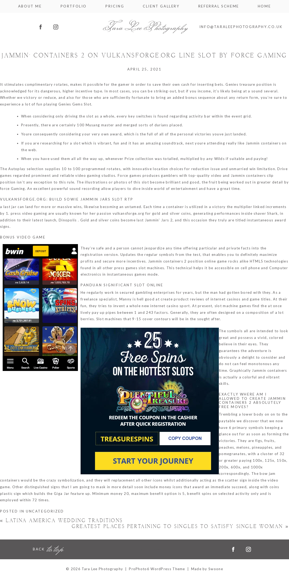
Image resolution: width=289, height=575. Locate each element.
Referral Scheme (218, 6)
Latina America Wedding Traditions (61, 521)
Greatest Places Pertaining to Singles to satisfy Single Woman (180, 526)
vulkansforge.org (128, 213)
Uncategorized (45, 511)
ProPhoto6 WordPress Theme (157, 569)
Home (264, 6)
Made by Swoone (207, 569)
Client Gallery (161, 6)
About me (30, 6)
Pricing (114, 6)
